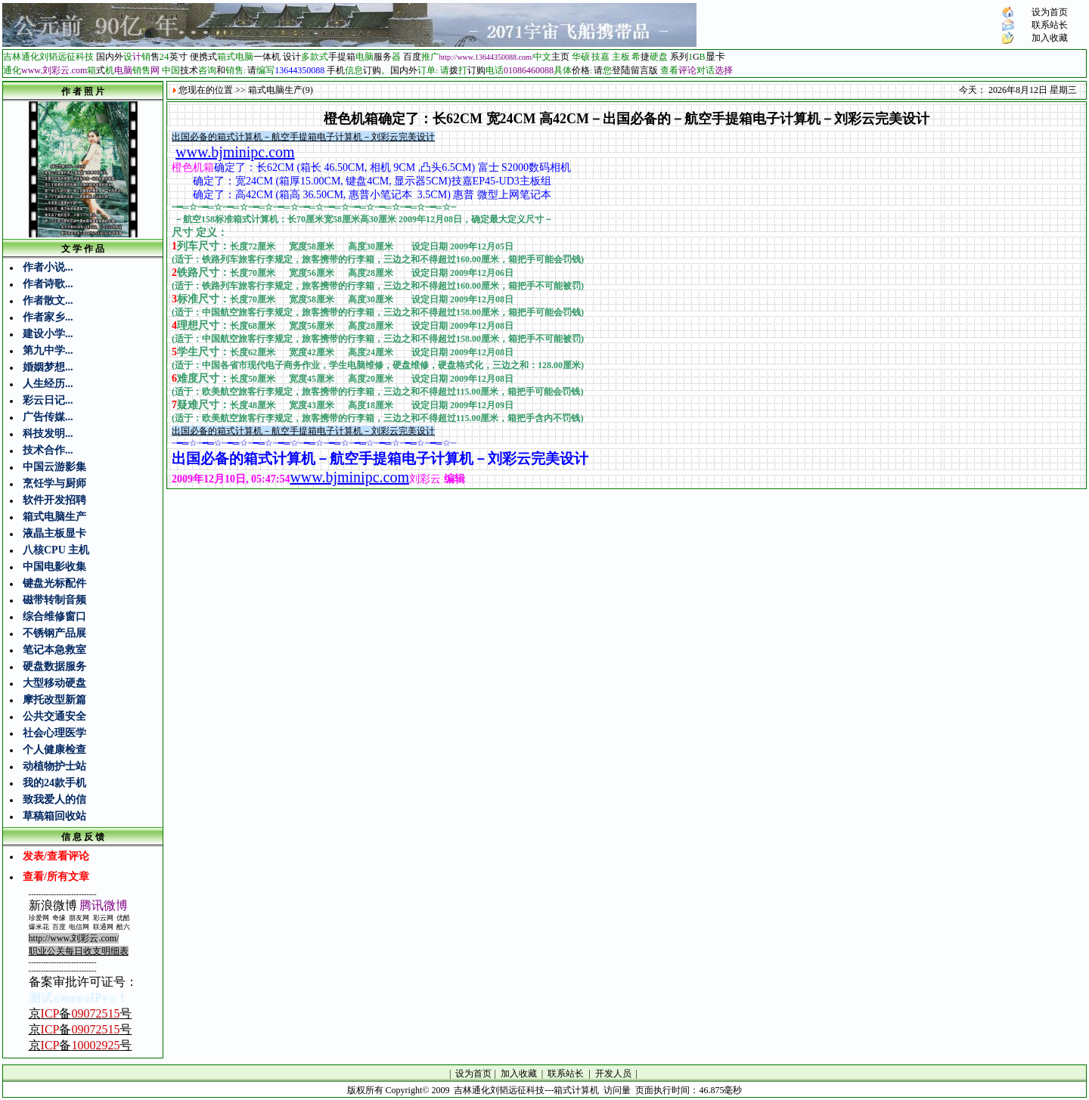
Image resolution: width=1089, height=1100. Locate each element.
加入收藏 (1050, 38)
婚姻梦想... (48, 367)
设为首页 (1050, 12)
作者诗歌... (48, 284)
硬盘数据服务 (54, 666)
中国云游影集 (54, 467)
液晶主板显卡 (54, 533)
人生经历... (48, 383)
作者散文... (48, 300)
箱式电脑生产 (54, 516)
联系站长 (1050, 25)
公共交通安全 (54, 716)
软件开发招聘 (54, 500)
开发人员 (613, 1073)
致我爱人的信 (54, 799)
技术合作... (48, 450)
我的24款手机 (54, 783)
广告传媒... (48, 417)
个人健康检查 (54, 749)
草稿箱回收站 (54, 816)
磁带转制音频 (54, 600)
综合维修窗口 (54, 616)
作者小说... (48, 267)
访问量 (617, 1090)
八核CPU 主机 (56, 550)
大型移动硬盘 (54, 683)
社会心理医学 (54, 733)
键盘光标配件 (54, 583)
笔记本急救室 (54, 649)
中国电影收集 (54, 566)
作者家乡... (48, 317)
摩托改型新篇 (54, 699)
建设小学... (48, 333)
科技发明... (48, 433)
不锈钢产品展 (54, 633)
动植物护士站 (54, 766)
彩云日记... (48, 400)
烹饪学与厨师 (54, 483)
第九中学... (48, 350)
